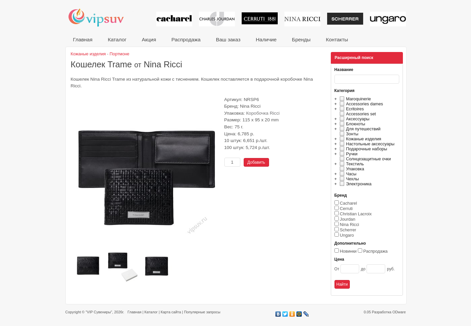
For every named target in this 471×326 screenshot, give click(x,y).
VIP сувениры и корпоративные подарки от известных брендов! (100, 17)
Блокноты (352, 123)
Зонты (348, 133)
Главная (82, 39)
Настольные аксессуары (366, 143)
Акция (149, 39)
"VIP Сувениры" (98, 312)
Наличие (266, 39)
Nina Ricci (349, 224)
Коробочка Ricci (262, 113)
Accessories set (357, 113)
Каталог (117, 39)
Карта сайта (171, 312)
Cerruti (346, 208)
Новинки (348, 251)
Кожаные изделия (359, 138)
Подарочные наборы (362, 148)
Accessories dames (360, 103)
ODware (399, 312)
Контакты (337, 39)
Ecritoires (351, 108)
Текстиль (351, 163)
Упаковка (351, 168)
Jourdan (347, 219)
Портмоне (119, 53)
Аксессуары (354, 118)
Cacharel (348, 203)
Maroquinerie (354, 98)
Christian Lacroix (356, 213)
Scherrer (348, 229)
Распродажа (185, 39)
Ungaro (347, 235)
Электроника (355, 183)
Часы (347, 173)
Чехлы (348, 178)
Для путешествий (359, 128)
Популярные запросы (202, 312)
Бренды (301, 39)
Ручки (348, 153)
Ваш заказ (228, 39)
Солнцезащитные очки (364, 158)
